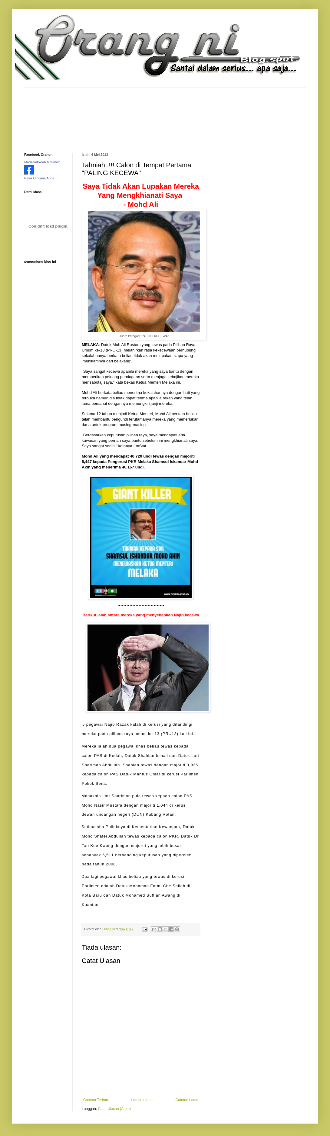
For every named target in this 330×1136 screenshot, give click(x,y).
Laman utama (142, 1100)
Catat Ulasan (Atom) (114, 1109)
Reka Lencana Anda (39, 178)
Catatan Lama (187, 1100)
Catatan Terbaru (96, 1100)
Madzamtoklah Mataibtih (42, 162)
